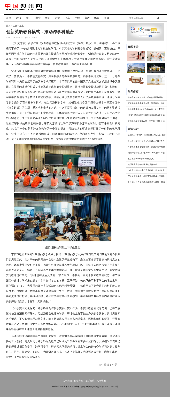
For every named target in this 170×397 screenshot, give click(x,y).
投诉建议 (89, 381)
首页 (8, 26)
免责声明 (78, 381)
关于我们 (67, 381)
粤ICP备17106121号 (109, 386)
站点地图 (101, 381)
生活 (15, 26)
